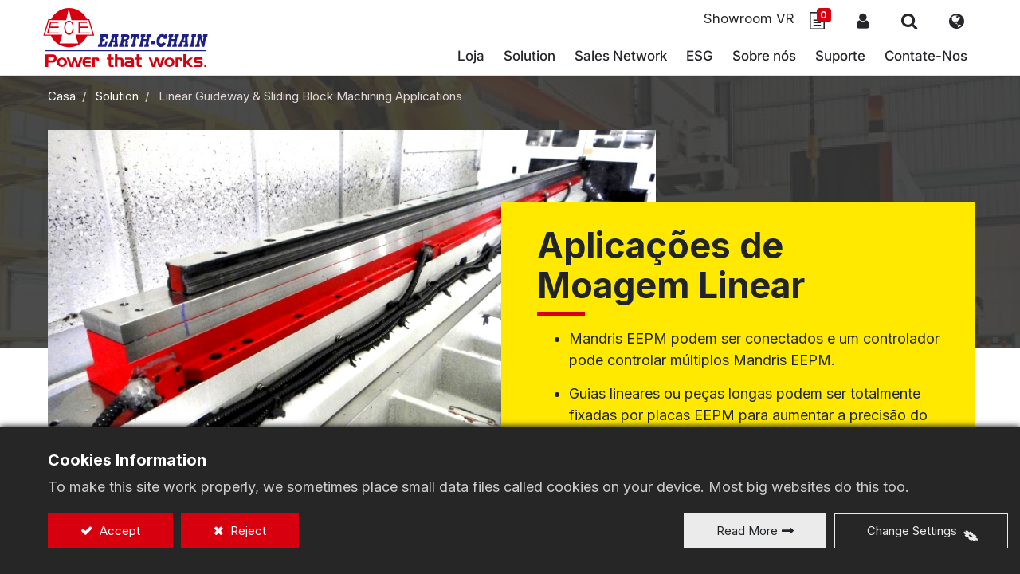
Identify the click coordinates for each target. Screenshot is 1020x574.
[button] (904, 21)
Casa (62, 100)
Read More (747, 530)
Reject (246, 530)
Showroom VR (743, 19)
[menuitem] (616, 59)
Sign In (858, 21)
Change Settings (912, 530)
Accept (118, 530)
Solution (117, 100)
